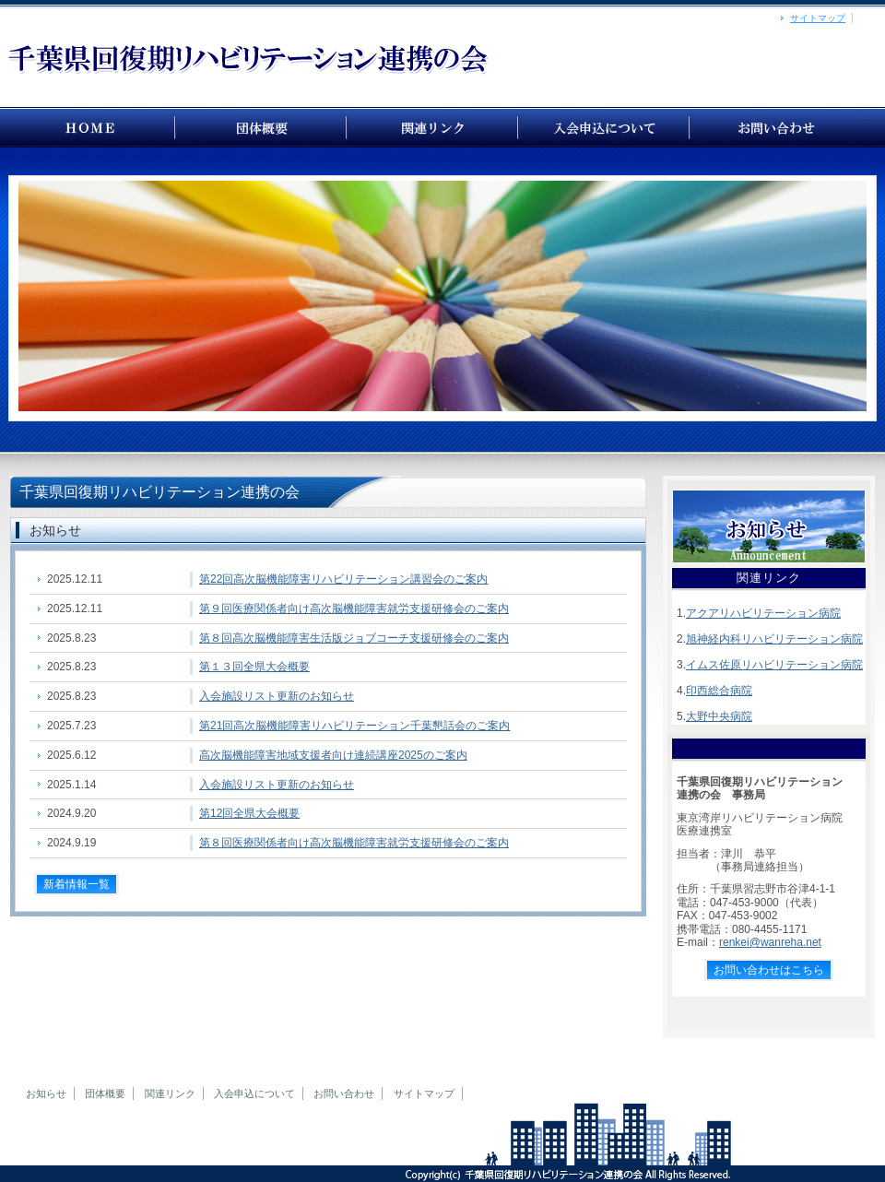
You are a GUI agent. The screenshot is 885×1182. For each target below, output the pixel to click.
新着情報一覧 (76, 884)
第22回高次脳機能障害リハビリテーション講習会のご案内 (343, 579)
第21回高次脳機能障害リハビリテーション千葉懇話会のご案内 (354, 725)
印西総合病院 (719, 690)
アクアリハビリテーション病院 (763, 613)
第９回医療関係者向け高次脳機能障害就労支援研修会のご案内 (354, 608)
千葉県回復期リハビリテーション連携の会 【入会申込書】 (604, 127)
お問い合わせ (776, 127)
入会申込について (254, 1093)
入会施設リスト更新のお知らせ (276, 696)
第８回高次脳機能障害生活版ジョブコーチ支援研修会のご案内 (354, 638)
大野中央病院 (719, 716)
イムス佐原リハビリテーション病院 (774, 664)
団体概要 (105, 1093)
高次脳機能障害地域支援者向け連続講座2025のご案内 (333, 755)
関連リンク (170, 1093)
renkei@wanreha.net (770, 942)
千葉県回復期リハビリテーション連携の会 (90, 127)
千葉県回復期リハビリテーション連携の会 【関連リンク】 (433, 127)
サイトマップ (817, 18)
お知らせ (46, 1093)
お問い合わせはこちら (769, 969)
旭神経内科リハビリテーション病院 (774, 638)
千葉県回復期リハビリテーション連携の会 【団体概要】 (262, 127)
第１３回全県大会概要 (254, 666)
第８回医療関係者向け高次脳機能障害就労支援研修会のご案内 (354, 842)
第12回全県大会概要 (249, 813)
